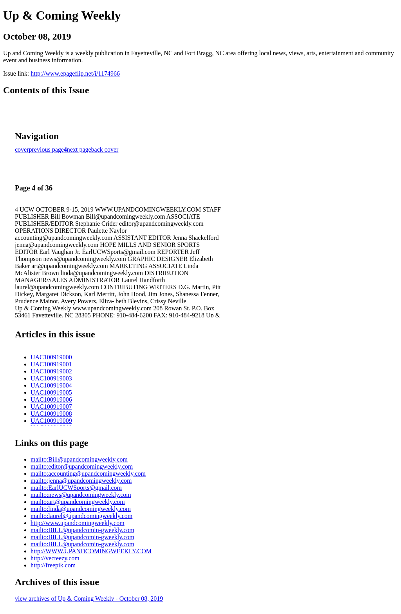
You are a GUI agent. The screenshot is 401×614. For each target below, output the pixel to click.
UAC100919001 (51, 364)
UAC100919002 (51, 371)
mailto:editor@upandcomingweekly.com (82, 466)
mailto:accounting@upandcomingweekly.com (88, 473)
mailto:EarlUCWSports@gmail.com (76, 487)
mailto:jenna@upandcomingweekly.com (81, 480)
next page (79, 149)
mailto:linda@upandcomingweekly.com (81, 508)
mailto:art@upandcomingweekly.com (78, 501)
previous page (46, 149)
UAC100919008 (51, 413)
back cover (105, 149)
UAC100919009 (51, 420)
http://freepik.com (53, 565)
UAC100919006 (51, 399)
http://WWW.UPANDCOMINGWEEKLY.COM (91, 551)
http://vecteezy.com (55, 558)
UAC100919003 (51, 378)
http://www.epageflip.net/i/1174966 (75, 73)
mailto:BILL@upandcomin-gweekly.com (82, 530)
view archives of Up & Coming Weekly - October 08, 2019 (89, 598)
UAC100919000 (51, 357)
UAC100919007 (51, 406)
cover (22, 149)
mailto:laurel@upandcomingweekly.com (81, 516)
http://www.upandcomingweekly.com (78, 523)
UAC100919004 (51, 385)
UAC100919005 (51, 392)
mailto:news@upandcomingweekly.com (81, 494)
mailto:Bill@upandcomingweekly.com (79, 459)
